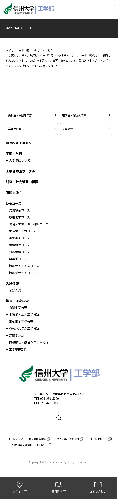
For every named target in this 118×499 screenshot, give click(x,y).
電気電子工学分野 (21, 322)
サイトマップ (15, 439)
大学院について (19, 160)
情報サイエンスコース (24, 266)
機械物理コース (19, 245)
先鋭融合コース (19, 210)
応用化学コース (19, 217)
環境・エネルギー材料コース (28, 224)
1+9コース (13, 203)
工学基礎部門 (18, 349)
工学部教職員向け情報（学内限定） (27, 444)
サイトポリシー (98, 439)
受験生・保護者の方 (20, 115)
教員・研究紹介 (17, 301)
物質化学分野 (18, 308)
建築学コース (18, 259)
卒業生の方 (14, 129)
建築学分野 (16, 335)
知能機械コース (19, 252)
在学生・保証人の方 (74, 115)
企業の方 (67, 129)
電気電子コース (19, 238)
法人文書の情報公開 (68, 439)
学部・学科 (14, 153)
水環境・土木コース (22, 231)
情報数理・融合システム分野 (28, 342)
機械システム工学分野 (24, 329)
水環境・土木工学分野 (24, 314)
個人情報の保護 (37, 439)
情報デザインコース (22, 273)
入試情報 (12, 283)
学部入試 (15, 290)
